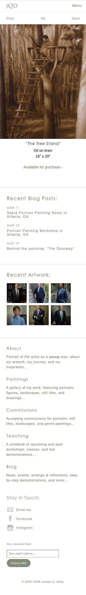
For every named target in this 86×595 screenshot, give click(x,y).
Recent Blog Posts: (32, 198)
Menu (77, 5)
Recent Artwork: (29, 275)
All (43, 18)
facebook (24, 519)
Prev (10, 18)
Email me (23, 510)
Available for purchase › (43, 167)
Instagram (24, 528)
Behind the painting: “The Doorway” (41, 248)
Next (76, 18)
